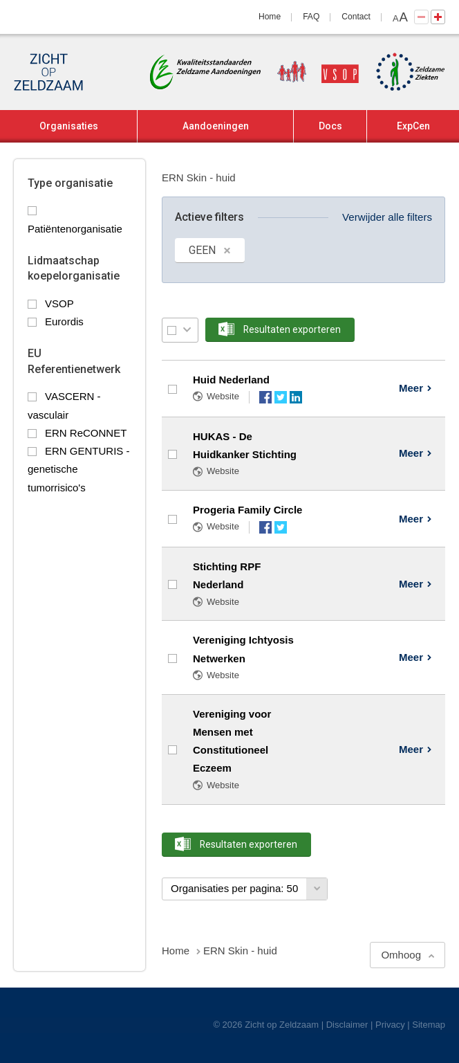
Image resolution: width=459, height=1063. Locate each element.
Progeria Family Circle (247, 510)
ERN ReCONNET (86, 433)
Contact (356, 16)
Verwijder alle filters (387, 217)
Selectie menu (187, 329)
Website (223, 396)
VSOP (59, 303)
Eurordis (64, 321)
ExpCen (413, 125)
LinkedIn (296, 397)
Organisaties (68, 125)
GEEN (202, 250)
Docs (330, 125)
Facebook (265, 397)
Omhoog (401, 955)
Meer (411, 388)
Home (270, 16)
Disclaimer (347, 1024)
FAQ (311, 16)
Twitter (280, 397)
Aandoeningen (215, 125)
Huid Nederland (231, 379)
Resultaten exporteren (292, 329)
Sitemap (428, 1024)
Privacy (390, 1024)
